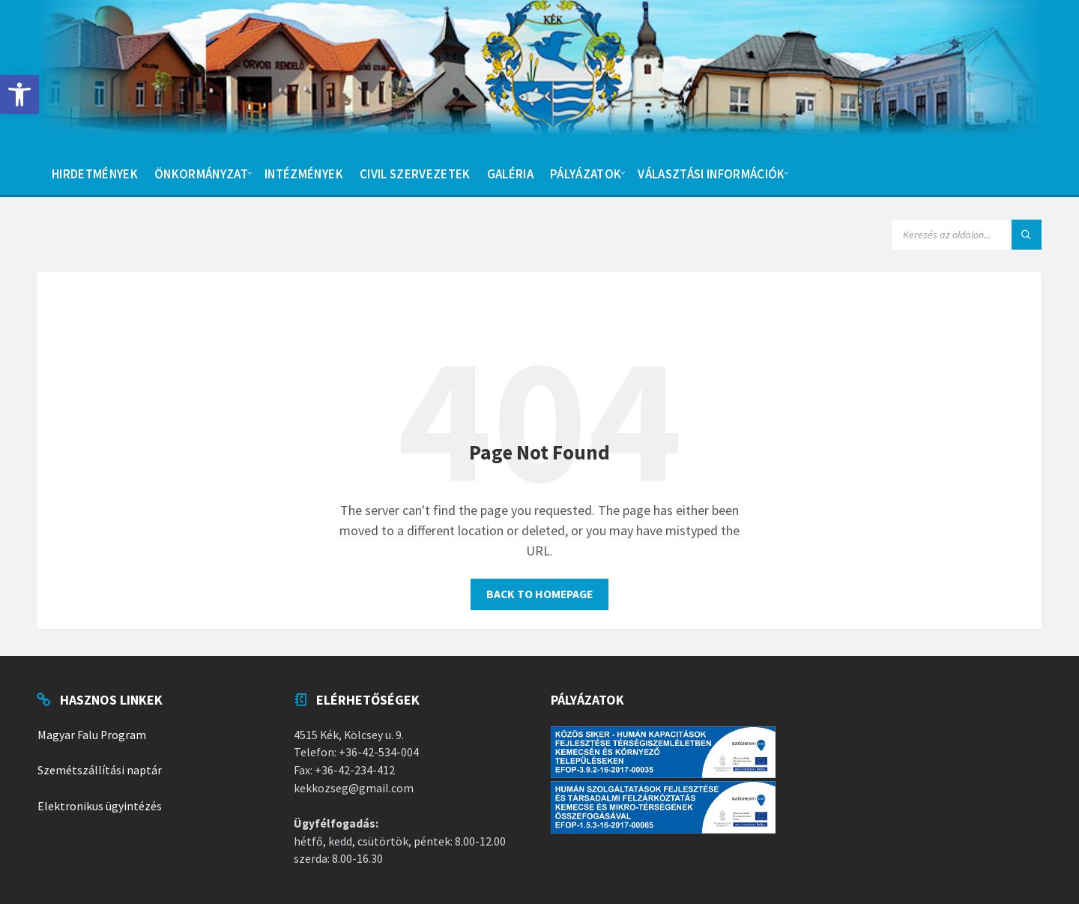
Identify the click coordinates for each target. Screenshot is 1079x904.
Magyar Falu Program (91, 735)
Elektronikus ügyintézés (99, 806)
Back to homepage (539, 594)
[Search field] (967, 235)
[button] (19, 94)
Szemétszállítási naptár (99, 770)
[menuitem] (95, 172)
